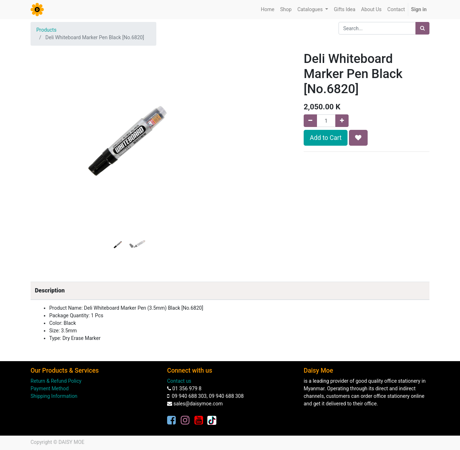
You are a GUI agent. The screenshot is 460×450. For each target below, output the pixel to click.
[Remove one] (310, 120)
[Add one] (342, 120)
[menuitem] (267, 9)
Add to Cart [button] (325, 137)
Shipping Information (54, 396)
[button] (45, 123)
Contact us (179, 381)
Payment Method (50, 388)
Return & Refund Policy (56, 381)
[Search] (422, 28)
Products (46, 30)
